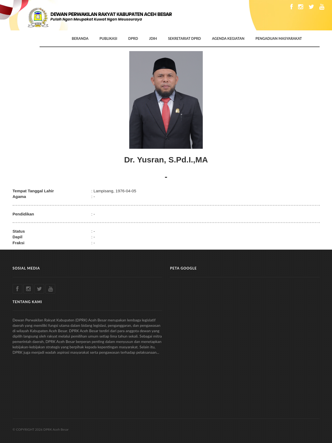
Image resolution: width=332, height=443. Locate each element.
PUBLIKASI (108, 38)
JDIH (153, 38)
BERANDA (80, 38)
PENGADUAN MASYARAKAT (279, 38)
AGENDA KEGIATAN (228, 38)
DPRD (133, 38)
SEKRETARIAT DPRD (184, 38)
